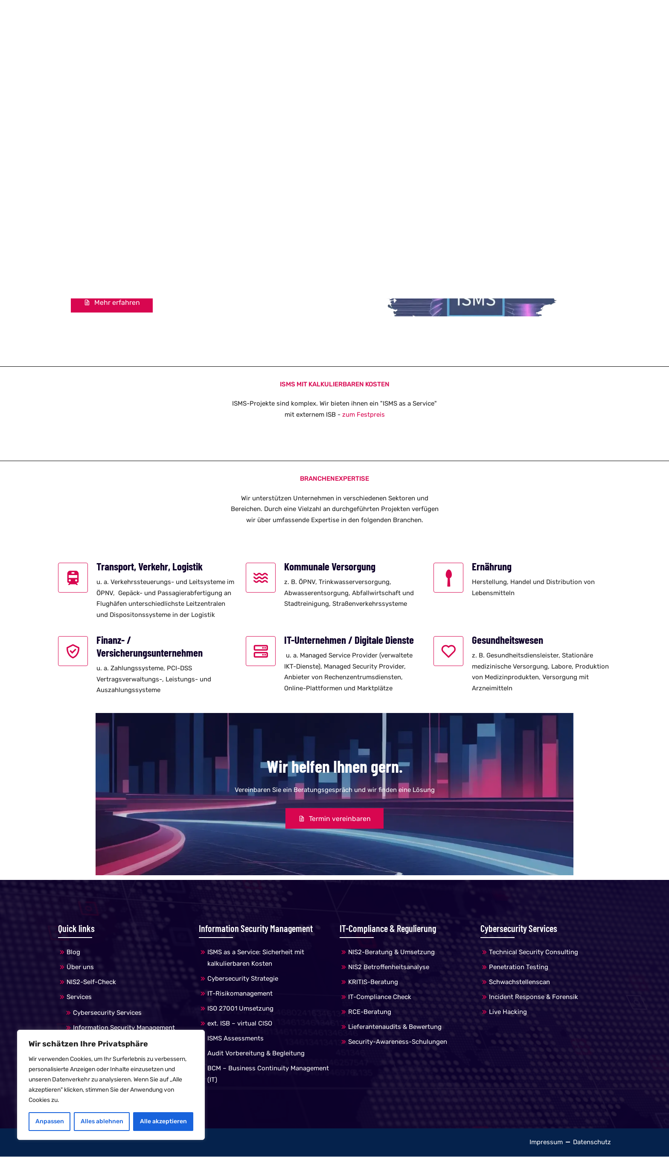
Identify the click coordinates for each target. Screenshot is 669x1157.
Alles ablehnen (102, 1121)
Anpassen (49, 1121)
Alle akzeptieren (163, 1121)
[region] (111, 1085)
